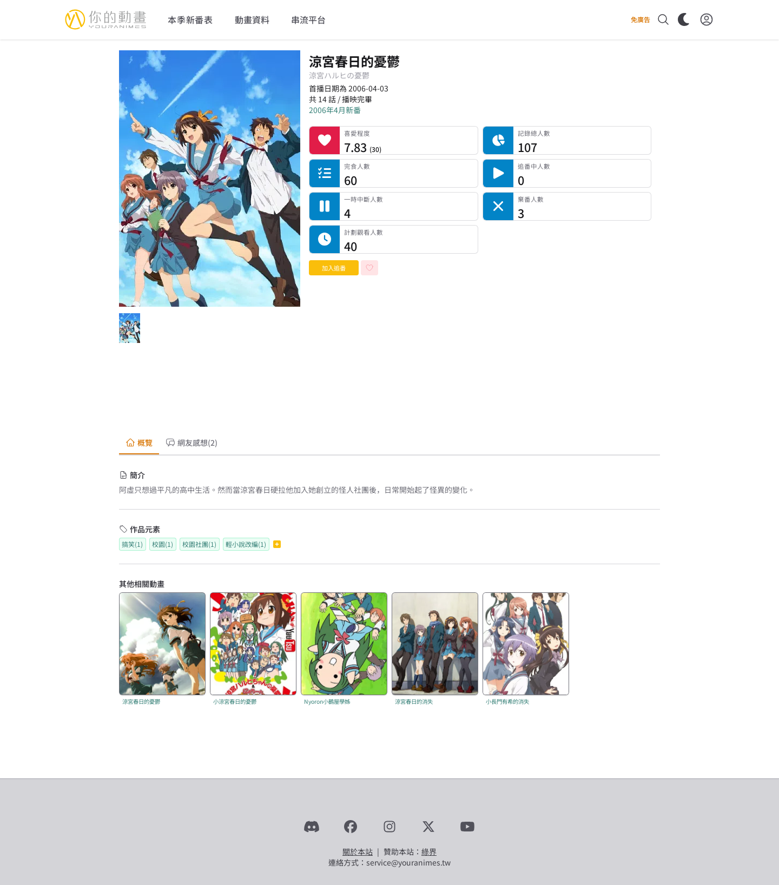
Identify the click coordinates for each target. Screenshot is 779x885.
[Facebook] (351, 827)
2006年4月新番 (335, 109)
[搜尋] (663, 19)
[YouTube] (467, 827)
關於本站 (357, 851)
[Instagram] (389, 827)
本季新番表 (190, 19)
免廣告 (640, 19)
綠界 (429, 851)
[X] (428, 827)
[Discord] (312, 827)
